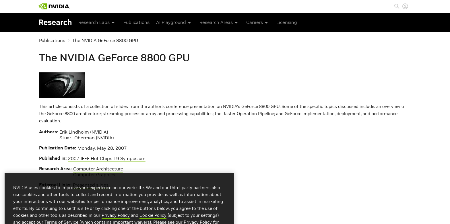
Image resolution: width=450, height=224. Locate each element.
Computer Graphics (94, 174)
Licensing (286, 22)
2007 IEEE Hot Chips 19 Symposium (107, 158)
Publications (136, 22)
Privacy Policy (116, 221)
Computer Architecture (98, 169)
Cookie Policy (152, 221)
